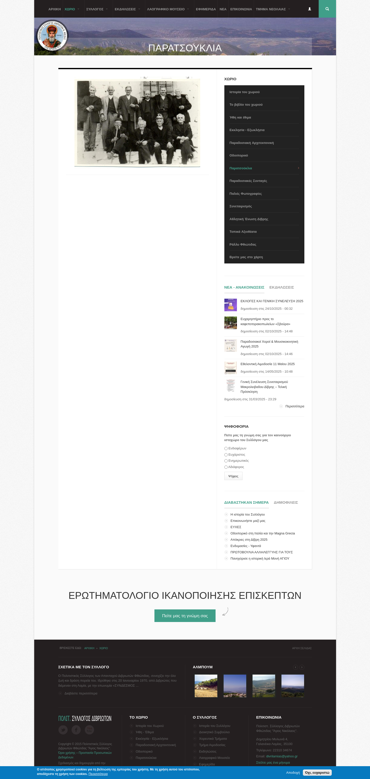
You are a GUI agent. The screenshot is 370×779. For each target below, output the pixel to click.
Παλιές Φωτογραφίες (246, 193)
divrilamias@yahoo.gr (282, 756)
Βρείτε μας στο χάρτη (246, 256)
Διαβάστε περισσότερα (81, 693)
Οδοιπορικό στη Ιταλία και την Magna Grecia (263, 533)
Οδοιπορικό (239, 155)
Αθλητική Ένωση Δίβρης (249, 218)
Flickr (89, 729)
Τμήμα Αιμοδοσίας (212, 745)
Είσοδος (309, 9)
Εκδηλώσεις (208, 751)
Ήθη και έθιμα (240, 117)
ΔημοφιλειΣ (286, 502)
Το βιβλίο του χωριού (246, 104)
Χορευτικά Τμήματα (213, 739)
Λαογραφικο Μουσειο (167, 12)
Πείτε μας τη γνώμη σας (185, 615)
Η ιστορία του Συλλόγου (248, 514)
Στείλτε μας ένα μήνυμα (273, 762)
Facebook (76, 729)
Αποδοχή (293, 772)
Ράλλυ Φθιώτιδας (243, 244)
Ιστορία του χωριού (245, 91)
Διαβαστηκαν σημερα (246, 501)
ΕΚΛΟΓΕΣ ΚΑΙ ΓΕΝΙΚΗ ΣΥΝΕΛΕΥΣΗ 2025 (272, 301)
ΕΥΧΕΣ (236, 527)
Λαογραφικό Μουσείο (214, 758)
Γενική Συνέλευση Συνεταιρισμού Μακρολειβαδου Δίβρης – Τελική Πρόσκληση (264, 387)
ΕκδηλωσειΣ (126, 12)
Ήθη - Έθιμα (145, 732)
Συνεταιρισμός (241, 206)
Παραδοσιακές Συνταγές (248, 180)
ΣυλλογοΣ (96, 12)
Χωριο (71, 12)
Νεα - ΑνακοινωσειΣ (244, 287)
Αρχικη (55, 8)
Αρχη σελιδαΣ (302, 648)
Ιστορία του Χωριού (150, 726)
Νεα (223, 8)
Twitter (63, 729)
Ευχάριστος (236, 454)
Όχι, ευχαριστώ (317, 772)
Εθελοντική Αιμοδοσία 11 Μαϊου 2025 (268, 364)
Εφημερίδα (207, 764)
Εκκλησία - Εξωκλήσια (247, 129)
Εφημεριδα (206, 8)
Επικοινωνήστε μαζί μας (248, 521)
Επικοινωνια (241, 8)
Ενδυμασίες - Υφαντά (246, 546)
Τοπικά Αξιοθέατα (243, 231)
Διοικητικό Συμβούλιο (214, 732)
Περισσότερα (294, 406)
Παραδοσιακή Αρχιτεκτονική (252, 142)
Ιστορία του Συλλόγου (214, 726)
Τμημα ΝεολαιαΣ (272, 12)
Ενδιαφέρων (237, 448)
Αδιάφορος (236, 467)
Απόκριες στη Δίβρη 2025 (249, 539)
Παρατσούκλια (241, 168)
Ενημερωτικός (238, 460)
